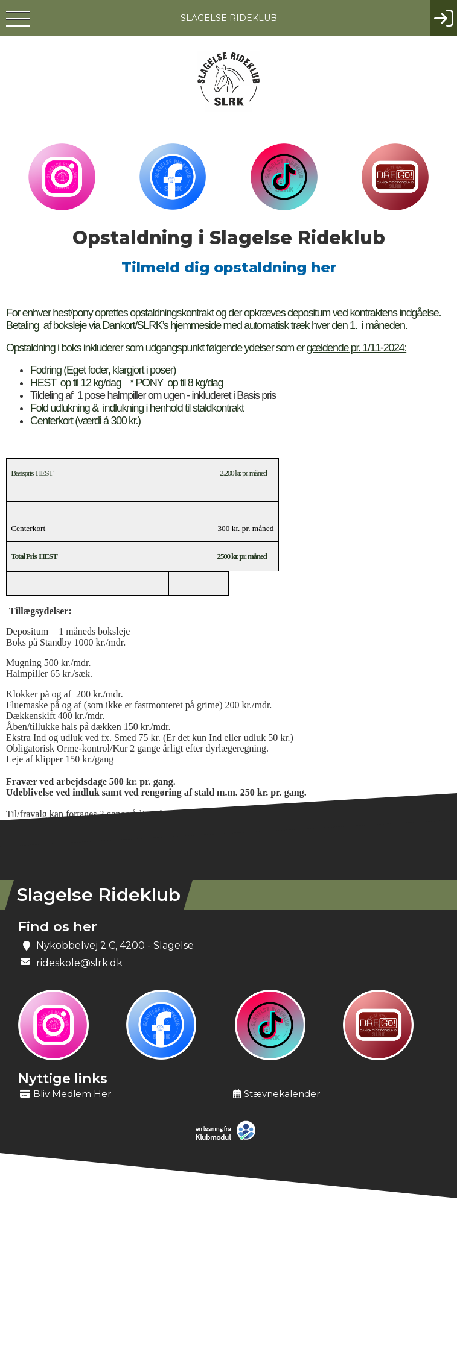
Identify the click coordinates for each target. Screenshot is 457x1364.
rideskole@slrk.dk (79, 963)
